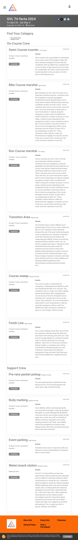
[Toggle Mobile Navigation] (4, 7)
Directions (31, 25)
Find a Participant (45, 526)
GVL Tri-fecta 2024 (21, 19)
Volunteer (14, 64)
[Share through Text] (68, 19)
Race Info (28, 520)
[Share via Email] (65, 19)
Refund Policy (30, 525)
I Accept (68, 536)
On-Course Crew (16, 37)
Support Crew (15, 39)
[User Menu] (69, 6)
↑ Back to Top (66, 49)
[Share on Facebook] (58, 19)
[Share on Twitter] (61, 19)
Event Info (45, 520)
